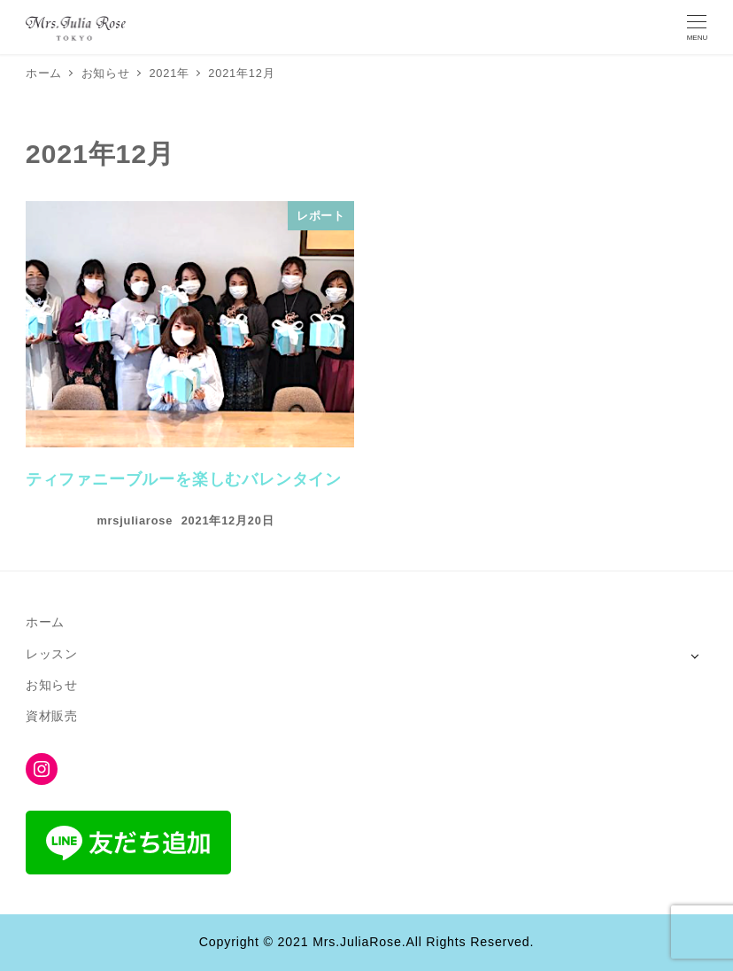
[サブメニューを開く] (694, 655)
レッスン (52, 654)
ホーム (45, 622)
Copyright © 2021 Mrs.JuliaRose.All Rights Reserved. (366, 942)
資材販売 (52, 716)
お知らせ (52, 685)
